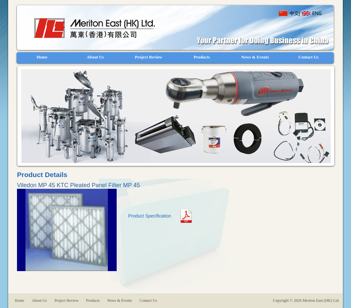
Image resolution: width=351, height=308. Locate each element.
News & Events (119, 300)
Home (20, 300)
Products (93, 300)
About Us (39, 300)
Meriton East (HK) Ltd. (94, 28)
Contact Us (148, 300)
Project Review (67, 300)
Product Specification (149, 216)
